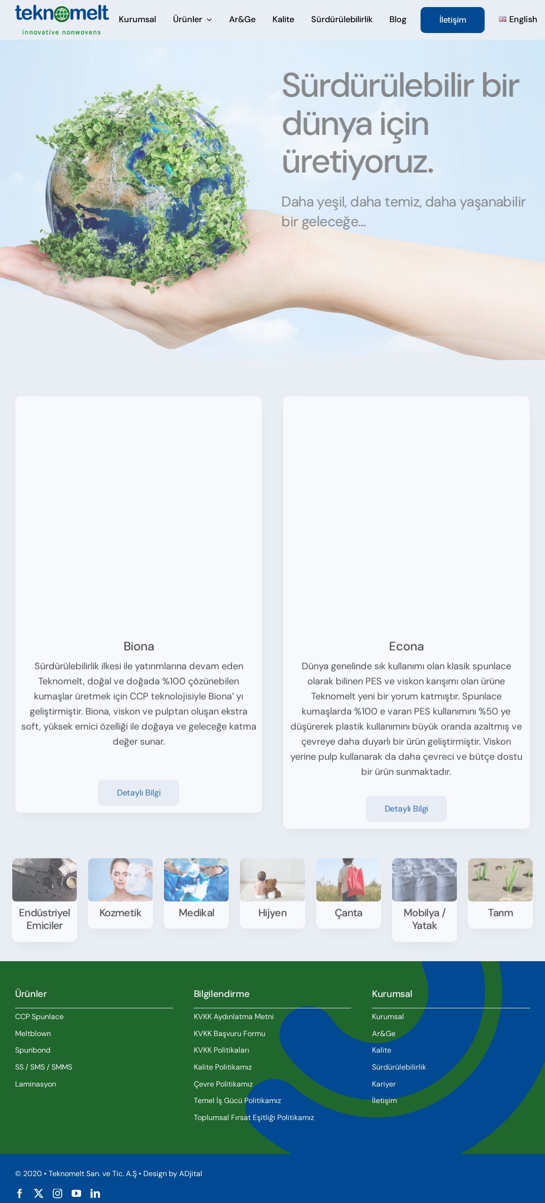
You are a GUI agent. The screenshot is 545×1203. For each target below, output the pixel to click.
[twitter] (38, 1193)
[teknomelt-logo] (62, 9)
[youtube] (76, 1193)
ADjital (190, 1173)
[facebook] (20, 1193)
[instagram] (57, 1193)
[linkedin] (95, 1193)
